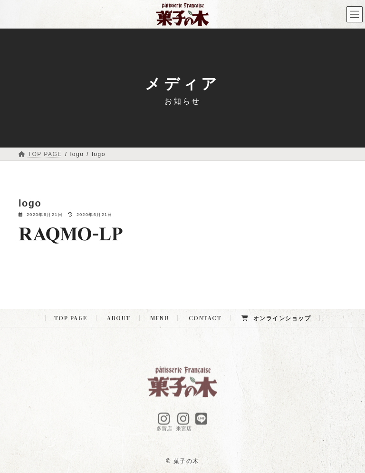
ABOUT (119, 318)
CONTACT (205, 318)
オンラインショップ (276, 318)
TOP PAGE (70, 318)
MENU (159, 318)
